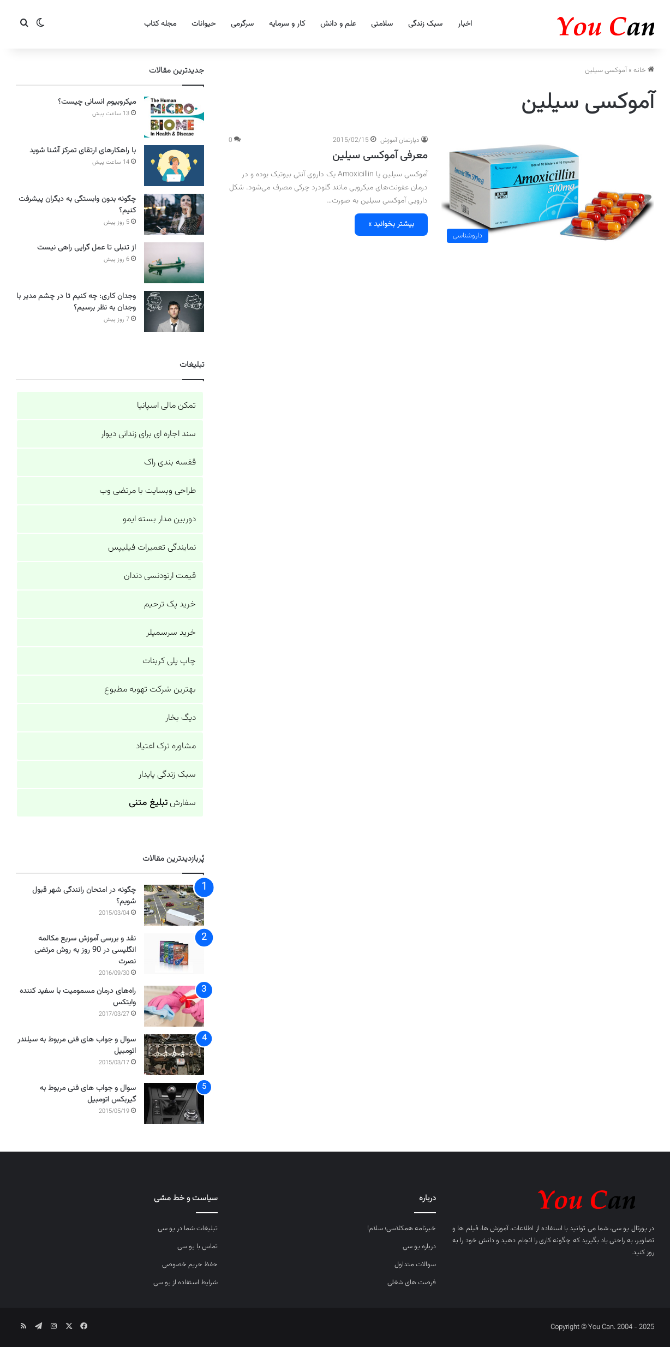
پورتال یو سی (629, 1228)
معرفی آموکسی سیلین (380, 155)
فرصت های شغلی (411, 1282)
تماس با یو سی (197, 1246)
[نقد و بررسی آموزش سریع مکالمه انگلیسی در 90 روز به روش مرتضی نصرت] (174, 953)
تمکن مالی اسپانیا (166, 406)
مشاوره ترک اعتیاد (166, 746)
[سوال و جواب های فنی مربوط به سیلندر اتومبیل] (174, 1054)
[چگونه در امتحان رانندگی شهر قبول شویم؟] (174, 905)
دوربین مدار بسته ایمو (159, 519)
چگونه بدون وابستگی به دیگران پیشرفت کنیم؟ (77, 205)
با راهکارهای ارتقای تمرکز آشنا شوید (82, 151)
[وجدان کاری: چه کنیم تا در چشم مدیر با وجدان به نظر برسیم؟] (174, 311)
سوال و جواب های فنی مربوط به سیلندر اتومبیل (76, 1045)
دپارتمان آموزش (400, 140)
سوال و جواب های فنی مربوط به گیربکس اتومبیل (88, 1094)
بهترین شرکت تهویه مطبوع (150, 689)
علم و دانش (338, 24)
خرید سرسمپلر (171, 633)
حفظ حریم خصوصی (190, 1264)
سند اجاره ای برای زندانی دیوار (148, 434)
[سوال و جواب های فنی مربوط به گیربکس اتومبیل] (174, 1103)
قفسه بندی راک (170, 462)
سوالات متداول (415, 1264)
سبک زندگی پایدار (167, 774)
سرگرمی (242, 24)
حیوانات (204, 24)
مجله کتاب (160, 24)
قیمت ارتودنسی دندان (160, 576)
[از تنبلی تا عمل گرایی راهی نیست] (174, 262)
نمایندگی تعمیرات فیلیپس (152, 547)
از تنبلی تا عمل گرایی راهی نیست (86, 248)
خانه (643, 70)
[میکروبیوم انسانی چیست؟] (174, 117)
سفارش (162, 803)
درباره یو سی (419, 1246)
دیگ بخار (180, 718)
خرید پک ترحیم (170, 604)
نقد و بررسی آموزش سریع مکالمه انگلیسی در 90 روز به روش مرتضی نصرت (85, 950)
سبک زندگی (425, 24)
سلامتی (382, 24)
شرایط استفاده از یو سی (185, 1282)
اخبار (465, 24)
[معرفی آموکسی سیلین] (547, 191)
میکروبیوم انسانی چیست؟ (97, 102)
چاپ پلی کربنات (169, 661)
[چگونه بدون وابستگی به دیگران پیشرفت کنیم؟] (174, 214)
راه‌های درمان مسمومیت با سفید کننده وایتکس (78, 997)
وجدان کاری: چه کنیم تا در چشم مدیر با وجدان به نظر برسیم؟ (76, 302)
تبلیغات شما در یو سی (188, 1228)
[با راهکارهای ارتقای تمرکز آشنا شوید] (174, 165)
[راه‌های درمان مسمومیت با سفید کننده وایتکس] (174, 1006)
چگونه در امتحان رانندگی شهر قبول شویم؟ (84, 896)
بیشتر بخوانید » (391, 224)
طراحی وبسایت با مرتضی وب (147, 491)
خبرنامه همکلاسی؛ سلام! (401, 1228)
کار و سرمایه (287, 24)
